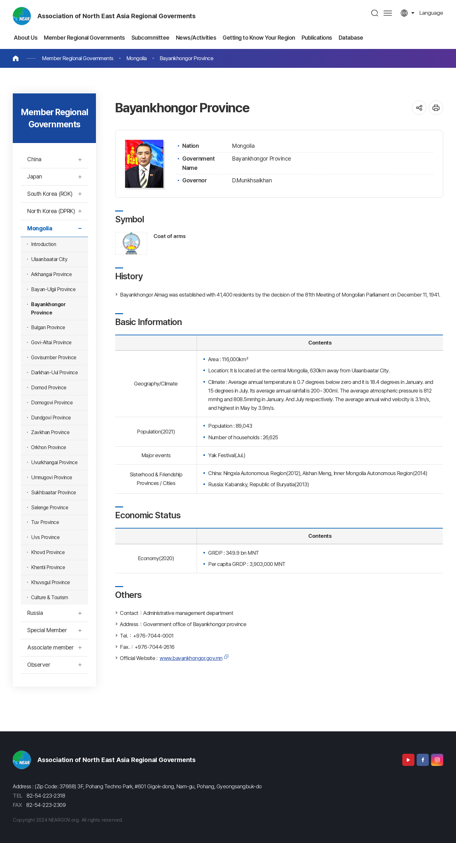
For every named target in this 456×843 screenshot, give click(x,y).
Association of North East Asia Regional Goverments (116, 16)
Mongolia (136, 58)
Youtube (408, 760)
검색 (375, 13)
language (431, 13)
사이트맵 (387, 13)
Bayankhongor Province (187, 58)
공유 (419, 107)
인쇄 (436, 107)
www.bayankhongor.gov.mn (191, 658)
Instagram (437, 760)
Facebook (423, 760)
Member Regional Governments (78, 58)
